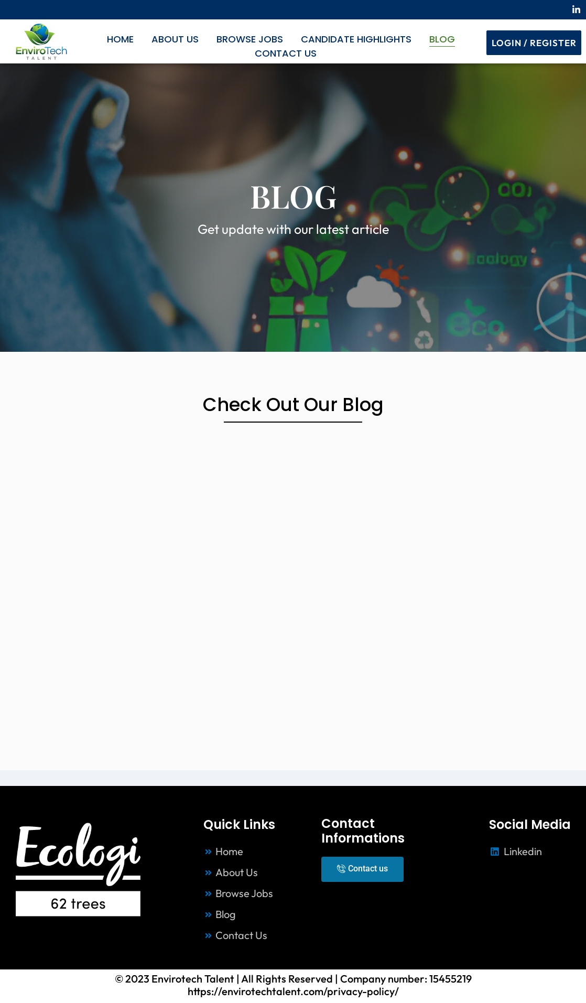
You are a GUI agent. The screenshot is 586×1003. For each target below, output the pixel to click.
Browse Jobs (249, 39)
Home (120, 39)
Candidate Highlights (356, 39)
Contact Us (286, 53)
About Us (175, 39)
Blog (442, 39)
